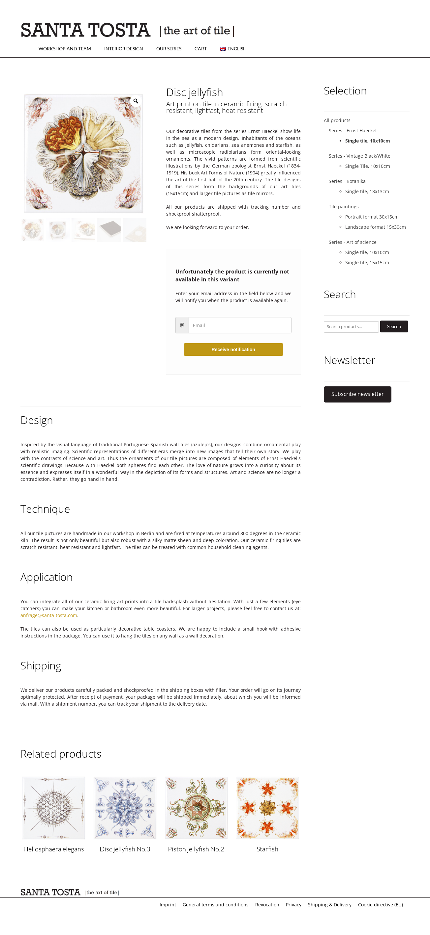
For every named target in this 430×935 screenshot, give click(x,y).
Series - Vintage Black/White (359, 156)
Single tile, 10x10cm (367, 141)
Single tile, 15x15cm (367, 262)
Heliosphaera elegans (53, 849)
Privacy (293, 904)
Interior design (123, 48)
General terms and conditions (216, 904)
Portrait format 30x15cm (372, 217)
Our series (168, 48)
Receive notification (233, 349)
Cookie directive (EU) (380, 904)
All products (337, 120)
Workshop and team (65, 48)
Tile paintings (344, 206)
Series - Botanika (347, 181)
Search (394, 326)
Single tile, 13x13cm (367, 191)
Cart (201, 48)
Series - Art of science (353, 242)
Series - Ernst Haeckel (353, 130)
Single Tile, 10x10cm (367, 166)
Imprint (168, 904)
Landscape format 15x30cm (375, 227)
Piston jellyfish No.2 (196, 849)
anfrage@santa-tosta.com (48, 615)
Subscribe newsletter (357, 394)
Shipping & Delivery (330, 904)
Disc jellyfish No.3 (125, 849)
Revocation (267, 904)
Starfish (267, 849)
